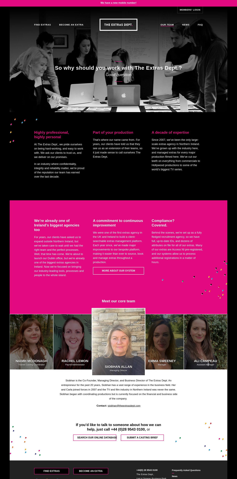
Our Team (167, 24)
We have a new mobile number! (118, 3)
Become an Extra (71, 24)
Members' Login (190, 10)
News (186, 24)
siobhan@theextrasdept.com (124, 405)
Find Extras (42, 24)
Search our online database (96, 437)
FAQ (200, 24)
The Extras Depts (118, 25)
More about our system (118, 270)
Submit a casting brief (142, 437)
